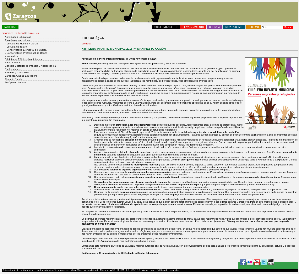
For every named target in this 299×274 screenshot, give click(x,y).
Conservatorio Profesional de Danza (26, 53)
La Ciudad (10, 27)
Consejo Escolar (14, 79)
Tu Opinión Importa (16, 82)
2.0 (135, 270)
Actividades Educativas (18, 37)
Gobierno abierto (166, 27)
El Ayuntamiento (193, 27)
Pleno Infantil (12, 62)
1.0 (123, 270)
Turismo (253, 27)
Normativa (12, 56)
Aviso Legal (148, 270)
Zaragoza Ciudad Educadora (21, 76)
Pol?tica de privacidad (168, 270)
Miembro (107, 270)
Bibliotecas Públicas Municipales (23, 59)
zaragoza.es (7, 33)
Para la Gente (234, 27)
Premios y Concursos (17, 72)
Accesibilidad (91, 270)
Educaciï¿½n (33, 33)
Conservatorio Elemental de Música (26, 50)
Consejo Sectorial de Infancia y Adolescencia (30, 66)
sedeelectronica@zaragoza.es (53, 270)
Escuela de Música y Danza (22, 43)
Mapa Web (76, 270)
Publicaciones (13, 69)
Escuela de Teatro (16, 46)
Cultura (214, 27)
